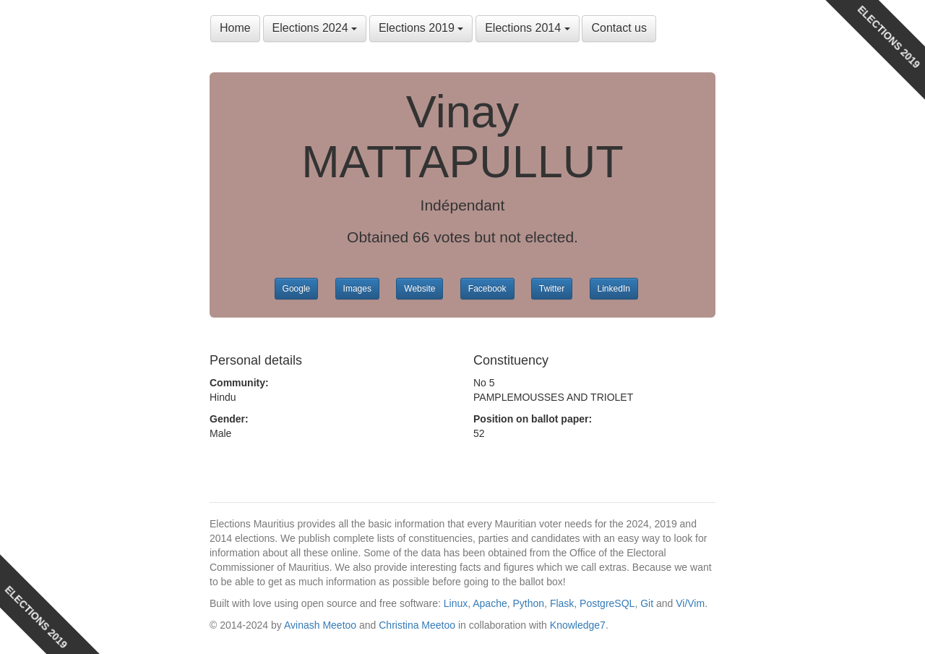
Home (235, 28)
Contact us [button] (618, 28)
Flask (562, 603)
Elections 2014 (527, 28)
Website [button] (419, 289)
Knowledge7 (578, 625)
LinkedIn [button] (614, 289)
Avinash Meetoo (320, 625)
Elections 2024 (314, 28)
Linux (456, 603)
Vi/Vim (690, 603)
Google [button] (297, 289)
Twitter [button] (551, 289)
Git (646, 603)
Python (529, 603)
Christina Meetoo (417, 625)
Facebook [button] (487, 289)
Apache (490, 603)
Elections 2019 (421, 28)
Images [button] (357, 289)
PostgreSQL (607, 603)
